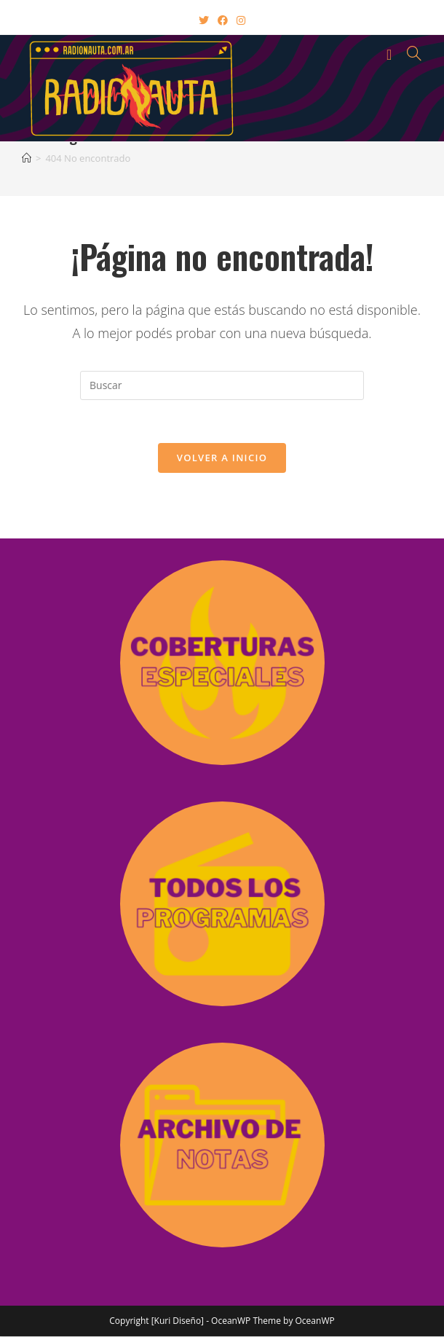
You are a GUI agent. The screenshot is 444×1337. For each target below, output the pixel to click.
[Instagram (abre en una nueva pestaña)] (241, 20)
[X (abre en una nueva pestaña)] (203, 20)
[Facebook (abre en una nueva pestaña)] (222, 20)
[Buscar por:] (409, 53)
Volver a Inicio (222, 458)
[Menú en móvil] (391, 53)
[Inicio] (26, 158)
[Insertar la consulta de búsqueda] (222, 385)
